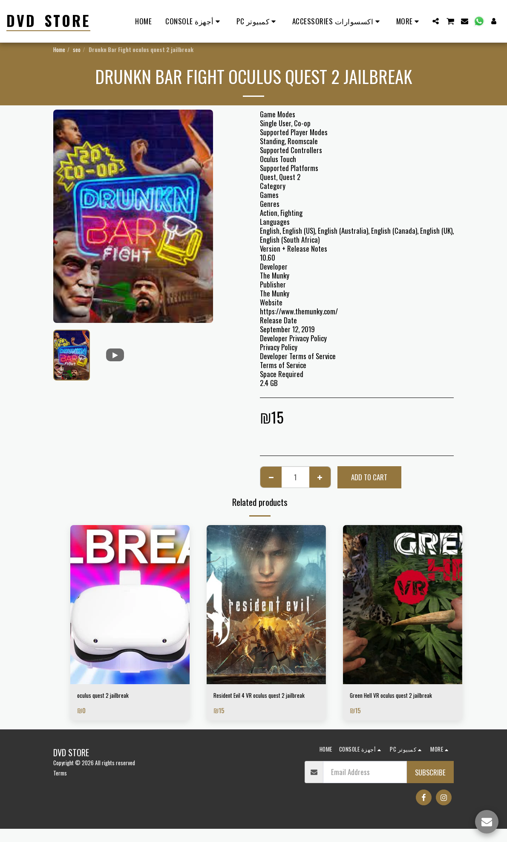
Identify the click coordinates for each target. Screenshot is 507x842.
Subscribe (430, 785)
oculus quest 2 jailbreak (110, 696)
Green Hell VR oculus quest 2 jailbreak (390, 701)
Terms (60, 785)
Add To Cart (369, 477)
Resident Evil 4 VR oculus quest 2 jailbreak (259, 701)
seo (77, 49)
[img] (130, 604)
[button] (435, 21)
